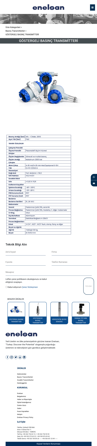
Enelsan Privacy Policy (25, 417)
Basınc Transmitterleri (25, 377)
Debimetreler (21, 374)
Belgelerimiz (21, 396)
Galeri (19, 408)
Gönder (88, 286)
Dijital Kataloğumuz (24, 402)
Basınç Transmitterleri (15, 31)
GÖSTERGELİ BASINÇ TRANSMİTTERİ (22, 34)
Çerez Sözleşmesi (30, 287)
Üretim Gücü (21, 405)
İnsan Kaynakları (23, 411)
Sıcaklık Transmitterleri (25, 380)
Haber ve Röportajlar (24, 399)
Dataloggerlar (22, 383)
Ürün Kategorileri (13, 27)
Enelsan (20, 393)
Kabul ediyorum (14, 287)
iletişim (19, 414)
